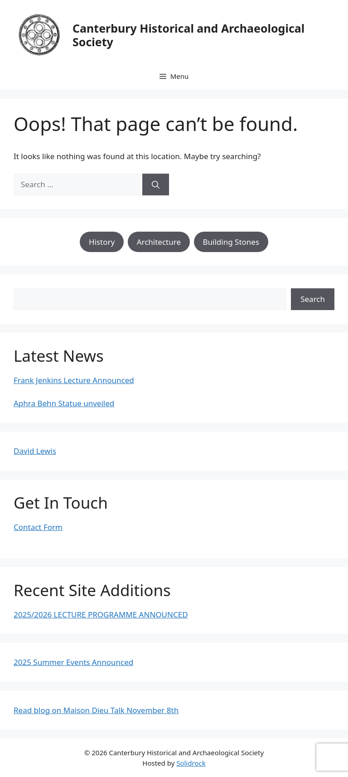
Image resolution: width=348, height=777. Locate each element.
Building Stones (231, 242)
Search (312, 299)
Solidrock (190, 762)
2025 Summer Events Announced (73, 662)
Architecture (159, 242)
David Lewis (35, 451)
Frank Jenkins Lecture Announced (74, 380)
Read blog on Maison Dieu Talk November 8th (96, 710)
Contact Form (38, 527)
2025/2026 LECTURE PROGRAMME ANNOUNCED (101, 614)
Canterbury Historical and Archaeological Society (188, 34)
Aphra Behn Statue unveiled (64, 403)
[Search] (155, 184)
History (102, 242)
